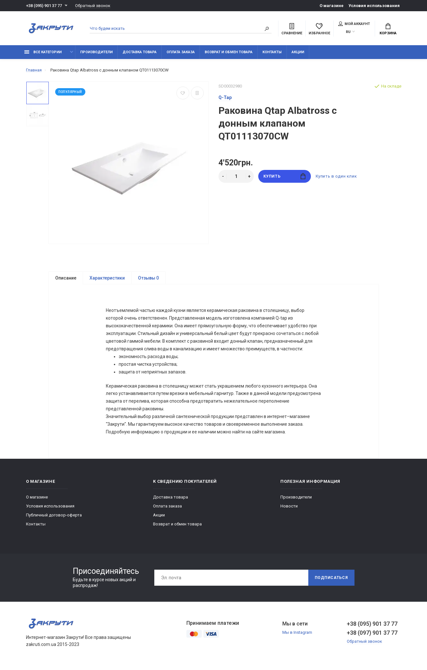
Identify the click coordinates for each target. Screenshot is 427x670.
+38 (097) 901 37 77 (372, 633)
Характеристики (107, 278)
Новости (289, 506)
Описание (65, 278)
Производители (96, 52)
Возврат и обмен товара (228, 52)
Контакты (272, 52)
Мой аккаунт (354, 23)
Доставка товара (140, 52)
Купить (284, 176)
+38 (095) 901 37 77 (44, 5)
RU (348, 32)
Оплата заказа (181, 52)
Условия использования (374, 5)
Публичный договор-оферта (54, 515)
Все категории (43, 52)
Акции (298, 52)
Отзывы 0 (148, 278)
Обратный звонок (92, 5)
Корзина (388, 29)
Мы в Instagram (297, 632)
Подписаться (331, 578)
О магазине (332, 5)
